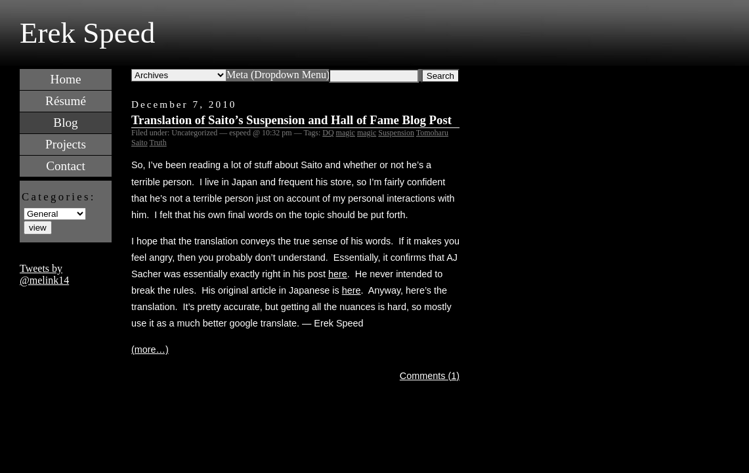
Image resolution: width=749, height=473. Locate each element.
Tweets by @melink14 (44, 274)
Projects (65, 144)
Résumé (65, 101)
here (337, 274)
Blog (65, 122)
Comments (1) (430, 376)
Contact (65, 166)
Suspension (396, 132)
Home (66, 79)
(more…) (150, 349)
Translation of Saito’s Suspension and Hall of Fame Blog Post (291, 120)
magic (345, 132)
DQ (327, 132)
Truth (157, 142)
